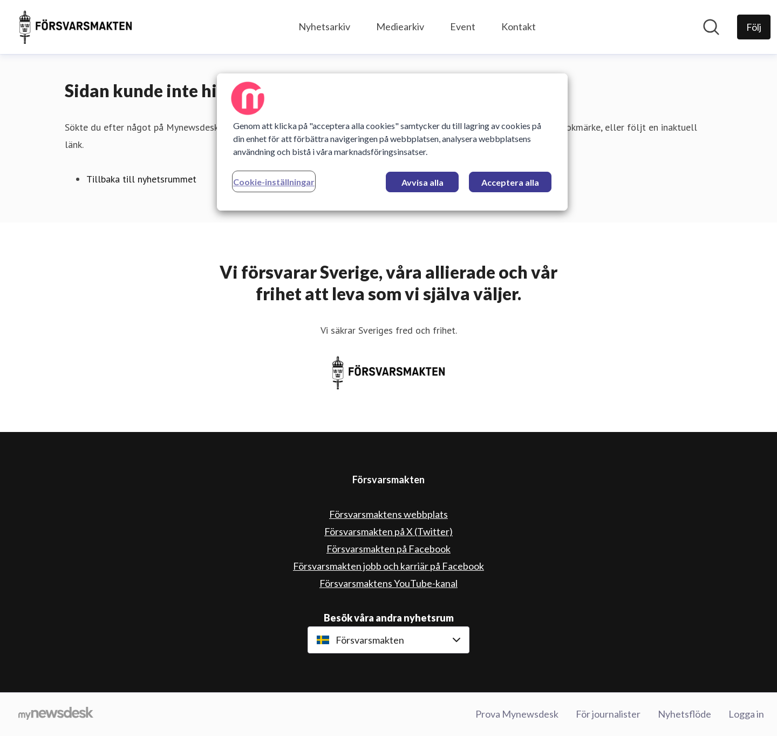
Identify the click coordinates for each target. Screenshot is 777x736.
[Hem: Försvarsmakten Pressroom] (75, 27)
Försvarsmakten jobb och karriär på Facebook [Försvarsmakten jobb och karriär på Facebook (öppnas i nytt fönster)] (388, 566)
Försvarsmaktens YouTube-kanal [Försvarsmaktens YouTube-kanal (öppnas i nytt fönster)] (388, 583)
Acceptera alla (510, 182)
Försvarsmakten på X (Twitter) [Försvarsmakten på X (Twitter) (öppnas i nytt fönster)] (388, 531)
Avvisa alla (422, 182)
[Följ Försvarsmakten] (754, 27)
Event (462, 26)
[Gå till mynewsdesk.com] (56, 714)
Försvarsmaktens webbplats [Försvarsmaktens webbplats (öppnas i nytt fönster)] (388, 514)
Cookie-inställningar (274, 182)
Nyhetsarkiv (324, 26)
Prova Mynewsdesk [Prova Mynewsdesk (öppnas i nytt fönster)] (516, 714)
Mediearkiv (400, 26)
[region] (392, 142)
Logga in (746, 714)
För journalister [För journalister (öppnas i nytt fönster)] (608, 714)
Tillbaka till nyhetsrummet (141, 179)
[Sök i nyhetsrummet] (711, 27)
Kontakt (518, 26)
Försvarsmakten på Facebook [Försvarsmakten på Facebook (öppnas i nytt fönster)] (388, 549)
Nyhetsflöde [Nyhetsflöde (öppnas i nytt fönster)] (684, 714)
